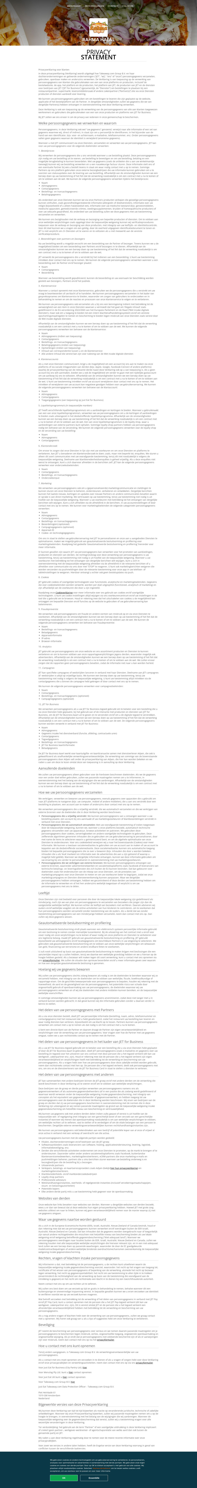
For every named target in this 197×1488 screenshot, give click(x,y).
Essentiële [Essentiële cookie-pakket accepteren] (94, 1478)
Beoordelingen (94, 6)
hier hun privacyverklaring (124, 1168)
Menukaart (74, 6)
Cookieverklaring (64, 592)
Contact (113, 6)
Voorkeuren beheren (102, 1468)
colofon (127, 6)
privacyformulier (51, 960)
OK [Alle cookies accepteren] (64, 1478)
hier (85, 1367)
